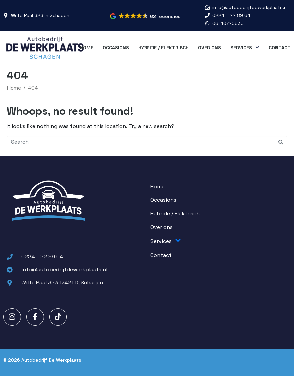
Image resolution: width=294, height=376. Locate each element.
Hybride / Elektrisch (163, 48)
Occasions (116, 48)
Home (86, 48)
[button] (145, 16)
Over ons (209, 48)
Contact (280, 48)
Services (244, 48)
